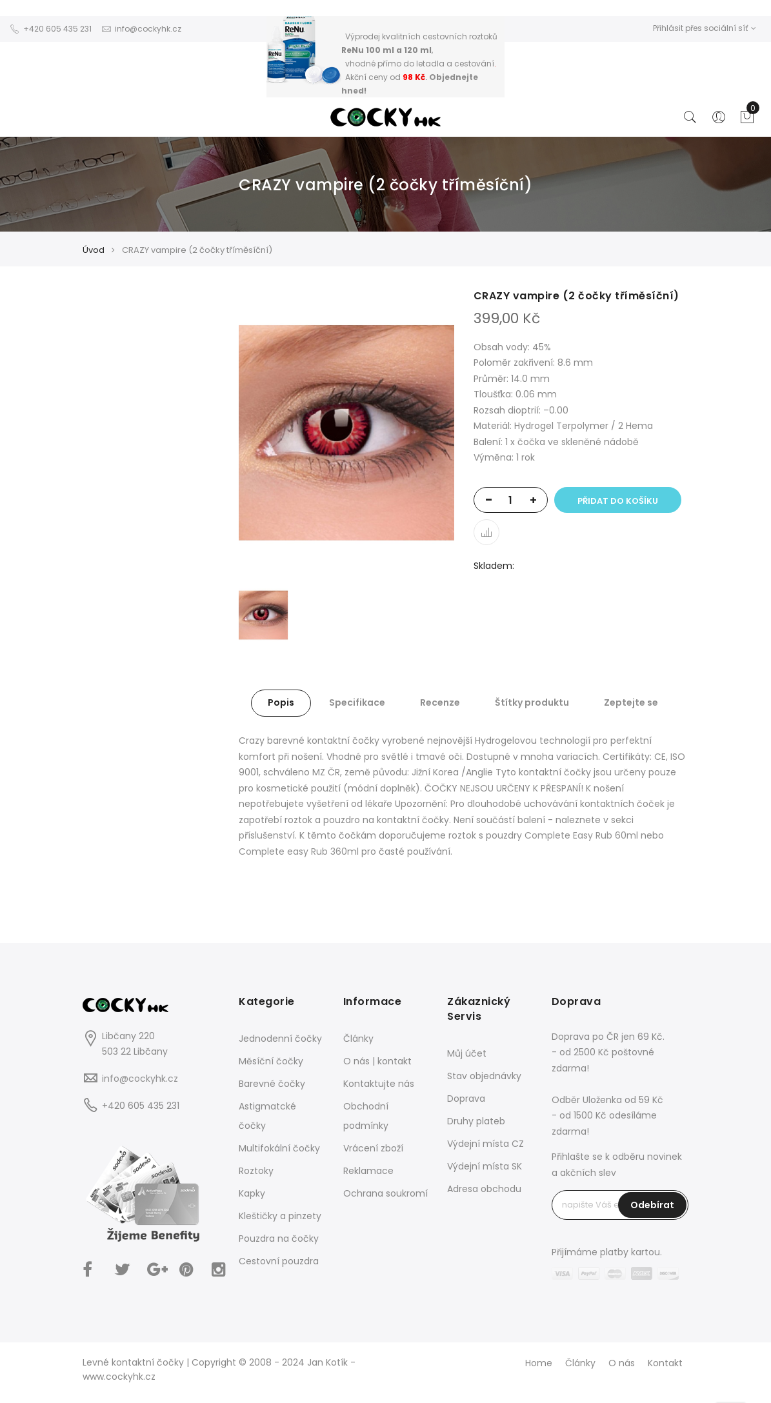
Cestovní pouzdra (279, 1261)
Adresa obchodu (484, 1188)
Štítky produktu (532, 702)
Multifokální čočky (279, 1148)
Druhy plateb (476, 1121)
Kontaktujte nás (378, 1083)
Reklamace (368, 1170)
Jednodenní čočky (280, 1038)
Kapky (252, 1193)
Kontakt (665, 1363)
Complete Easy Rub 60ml (581, 835)
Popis (281, 702)
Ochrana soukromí (385, 1193)
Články (358, 1038)
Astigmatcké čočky (267, 1116)
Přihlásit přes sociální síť (704, 28)
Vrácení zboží (373, 1148)
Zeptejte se (631, 702)
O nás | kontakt (377, 1061)
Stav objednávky (484, 1076)
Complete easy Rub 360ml (299, 851)
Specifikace (357, 702)
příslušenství (267, 835)
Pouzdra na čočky (279, 1238)
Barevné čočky (272, 1083)
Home (538, 1363)
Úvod (94, 250)
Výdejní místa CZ (485, 1143)
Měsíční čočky (271, 1061)
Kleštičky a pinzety (280, 1215)
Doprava (466, 1098)
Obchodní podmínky (365, 1116)
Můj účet (466, 1053)
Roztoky (256, 1170)
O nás (621, 1363)
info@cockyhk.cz (140, 1078)
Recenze (440, 702)
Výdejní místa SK (484, 1166)
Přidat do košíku (617, 501)
